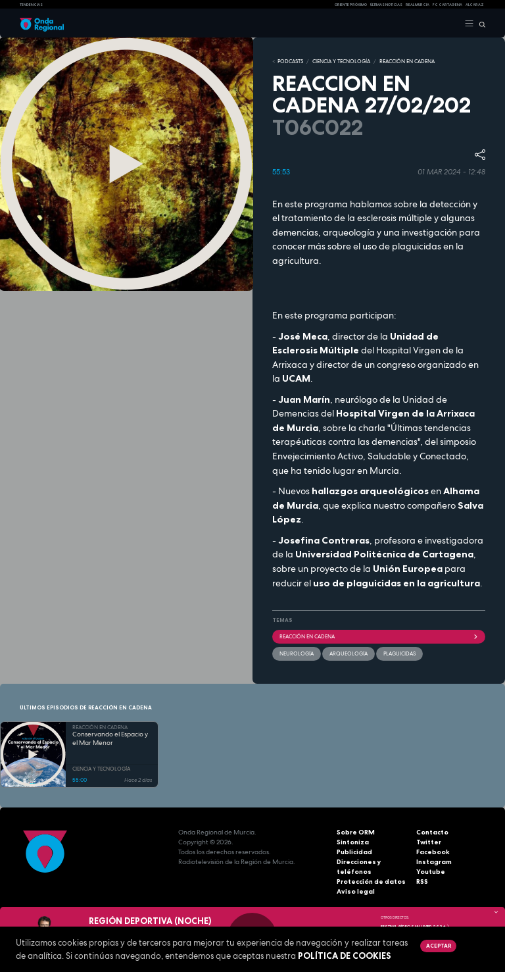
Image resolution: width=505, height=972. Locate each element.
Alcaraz (475, 4)
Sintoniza (353, 842)
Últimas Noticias (386, 4)
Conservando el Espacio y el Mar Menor (110, 738)
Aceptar (438, 945)
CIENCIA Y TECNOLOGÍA (341, 61)
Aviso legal (356, 891)
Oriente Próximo (351, 4)
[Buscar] (479, 23)
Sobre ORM (356, 832)
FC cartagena (447, 4)
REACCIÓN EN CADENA (407, 61)
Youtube (430, 871)
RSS (422, 881)
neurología (296, 653)
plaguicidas (399, 653)
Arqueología (348, 653)
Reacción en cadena (378, 636)
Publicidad (354, 852)
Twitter (428, 842)
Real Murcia (417, 4)
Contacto (432, 832)
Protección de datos (371, 881)
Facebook (433, 852)
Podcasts (290, 61)
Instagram (434, 861)
